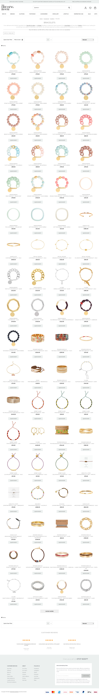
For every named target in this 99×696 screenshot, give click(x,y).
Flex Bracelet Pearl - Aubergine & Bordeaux (61, 319)
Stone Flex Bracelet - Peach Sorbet (13, 103)
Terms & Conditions (11, 682)
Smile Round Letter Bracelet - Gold (37, 474)
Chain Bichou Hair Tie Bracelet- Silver (38, 598)
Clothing (21, 14)
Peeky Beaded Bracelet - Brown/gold (37, 381)
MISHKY (37, 380)
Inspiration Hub (78, 14)
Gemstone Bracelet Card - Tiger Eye (86, 474)
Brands (12, 14)
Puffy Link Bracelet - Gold (86, 536)
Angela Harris (72, 647)
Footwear (32, 14)
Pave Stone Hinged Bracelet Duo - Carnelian (61, 567)
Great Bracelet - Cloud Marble (62, 165)
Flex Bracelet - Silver (37, 319)
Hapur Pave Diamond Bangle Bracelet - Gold (86, 505)
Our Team (24, 670)
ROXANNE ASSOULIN (37, 349)
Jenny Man (49, 647)
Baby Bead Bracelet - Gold (86, 350)
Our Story (24, 668)
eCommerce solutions (14, 691)
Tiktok (35, 672)
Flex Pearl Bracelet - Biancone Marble (62, 598)
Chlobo (39, 25)
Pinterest (36, 674)
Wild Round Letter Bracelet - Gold (62, 474)
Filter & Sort (19, 39)
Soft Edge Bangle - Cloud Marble (37, 227)
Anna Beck (67, 25)
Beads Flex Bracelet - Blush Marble (13, 134)
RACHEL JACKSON (37, 256)
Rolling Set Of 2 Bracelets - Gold (61, 381)
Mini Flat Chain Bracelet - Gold (38, 288)
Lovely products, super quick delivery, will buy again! (49, 643)
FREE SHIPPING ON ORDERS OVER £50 (81, 1)
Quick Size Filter (8, 39)
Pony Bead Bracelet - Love (13, 443)
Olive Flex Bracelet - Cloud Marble (62, 103)
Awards (24, 672)
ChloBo (62, 287)
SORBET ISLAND (37, 411)
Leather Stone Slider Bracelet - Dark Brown (37, 567)
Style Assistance (11, 678)
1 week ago (26, 649)
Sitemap (24, 680)
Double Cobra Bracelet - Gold (86, 443)
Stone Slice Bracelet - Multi (13, 567)
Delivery (9, 670)
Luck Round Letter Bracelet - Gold (13, 474)
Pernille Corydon (31, 25)
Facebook (36, 668)
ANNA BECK (37, 504)
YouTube (36, 676)
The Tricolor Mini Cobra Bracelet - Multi (13, 412)
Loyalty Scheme (11, 680)
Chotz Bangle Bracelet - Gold (13, 257)
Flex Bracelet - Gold (13, 319)
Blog (35, 680)
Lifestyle (66, 14)
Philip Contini (26, 648)
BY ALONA (62, 504)
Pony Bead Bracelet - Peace (62, 412)
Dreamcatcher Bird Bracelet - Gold (61, 257)
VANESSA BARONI (13, 70)
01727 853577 (82, 659)
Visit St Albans (25, 676)
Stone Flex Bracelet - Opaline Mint (86, 72)
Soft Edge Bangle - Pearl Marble (61, 227)
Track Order (10, 676)
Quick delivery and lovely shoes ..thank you (72, 643)
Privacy (24, 678)
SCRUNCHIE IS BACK (37, 596)
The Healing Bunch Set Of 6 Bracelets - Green (62, 443)
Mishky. (80, 25)
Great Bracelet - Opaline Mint (13, 196)
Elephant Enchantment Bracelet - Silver (86, 381)
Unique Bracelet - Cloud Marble (13, 72)
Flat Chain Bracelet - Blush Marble (62, 134)
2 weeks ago (49, 648)
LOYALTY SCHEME (18, 1)
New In (4, 14)
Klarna (8, 674)
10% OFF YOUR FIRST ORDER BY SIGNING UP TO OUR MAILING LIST (49, 1)
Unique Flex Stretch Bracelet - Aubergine (86, 319)
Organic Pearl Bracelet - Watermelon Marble (62, 196)
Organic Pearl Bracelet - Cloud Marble (37, 196)
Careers (24, 674)
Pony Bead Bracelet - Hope (86, 412)
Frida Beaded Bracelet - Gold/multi (37, 505)
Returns (9, 672)
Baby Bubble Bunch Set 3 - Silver (61, 536)
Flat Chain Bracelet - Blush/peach (38, 165)
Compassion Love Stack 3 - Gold (38, 443)
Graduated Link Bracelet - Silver (86, 598)
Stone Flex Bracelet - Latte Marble (62, 72)
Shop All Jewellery (9, 33)
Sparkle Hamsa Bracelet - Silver (62, 288)
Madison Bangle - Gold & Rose (86, 227)
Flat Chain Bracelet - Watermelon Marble (86, 134)
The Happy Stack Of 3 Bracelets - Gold (38, 350)
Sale (89, 14)
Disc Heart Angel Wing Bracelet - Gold (86, 288)
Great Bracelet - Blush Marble (86, 165)
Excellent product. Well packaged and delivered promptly (26, 644)
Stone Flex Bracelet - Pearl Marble (37, 103)
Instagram (36, 670)
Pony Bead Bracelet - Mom (37, 412)
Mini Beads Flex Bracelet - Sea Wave (86, 103)
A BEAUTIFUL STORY (86, 473)
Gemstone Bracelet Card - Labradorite (13, 505)
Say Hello (9, 668)
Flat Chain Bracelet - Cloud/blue (13, 165)
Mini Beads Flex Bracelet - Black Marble (13, 350)
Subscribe (86, 675)
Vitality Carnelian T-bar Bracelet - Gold (13, 381)
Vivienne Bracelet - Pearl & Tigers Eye (62, 505)
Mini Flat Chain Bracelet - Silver (13, 288)
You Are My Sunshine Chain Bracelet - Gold (86, 257)
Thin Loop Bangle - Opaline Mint (13, 227)
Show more (50, 611)
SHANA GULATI (86, 225)
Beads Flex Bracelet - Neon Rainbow (37, 134)
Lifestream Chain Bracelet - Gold (37, 257)
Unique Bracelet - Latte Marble (37, 72)
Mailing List (36, 678)
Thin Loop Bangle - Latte (86, 196)
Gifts (95, 14)
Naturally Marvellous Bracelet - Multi (62, 350)
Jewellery (56, 14)
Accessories (43, 14)
